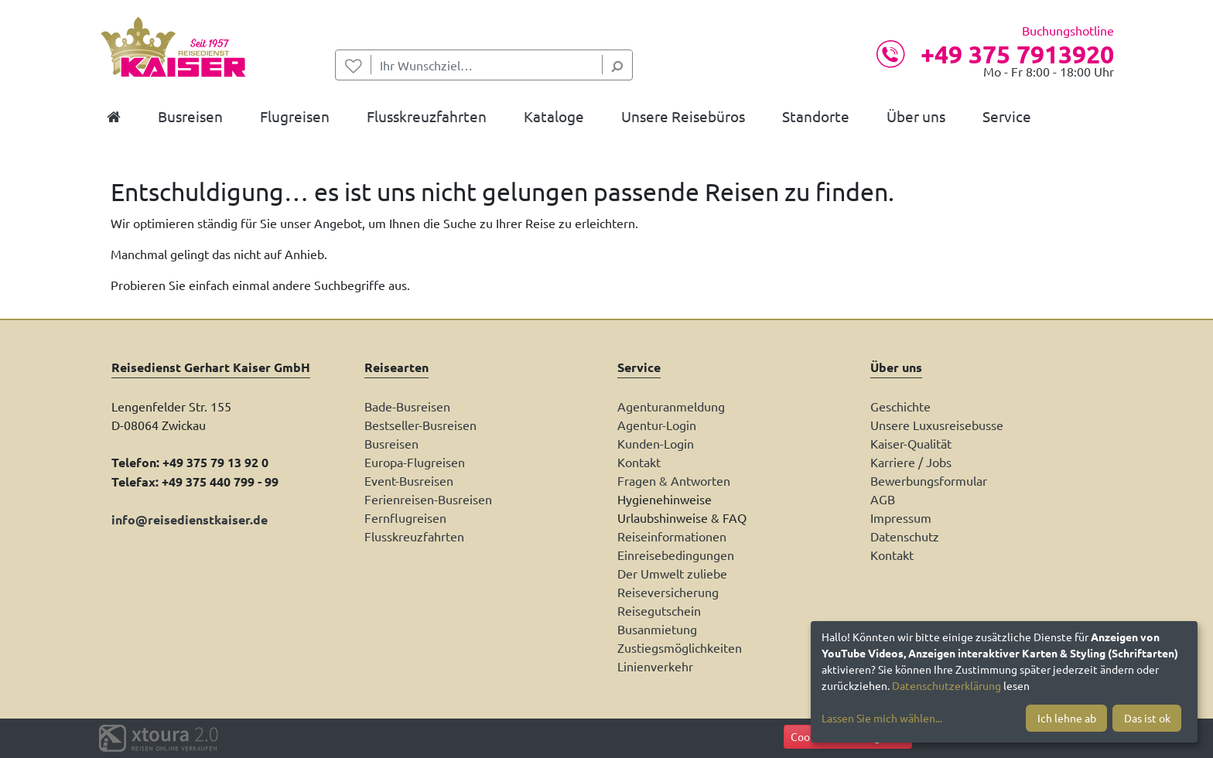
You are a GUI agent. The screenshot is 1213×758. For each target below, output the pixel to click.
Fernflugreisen (405, 517)
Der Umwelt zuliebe (672, 573)
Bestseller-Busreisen (420, 424)
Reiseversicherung (668, 591)
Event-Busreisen (408, 480)
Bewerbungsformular (928, 480)
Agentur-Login (656, 424)
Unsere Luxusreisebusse (936, 424)
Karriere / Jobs (911, 461)
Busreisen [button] (190, 116)
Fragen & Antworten (673, 480)
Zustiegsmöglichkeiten (679, 647)
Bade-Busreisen (407, 406)
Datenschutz (904, 536)
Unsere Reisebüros (683, 116)
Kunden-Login (655, 443)
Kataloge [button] (554, 116)
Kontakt (639, 461)
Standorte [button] (815, 116)
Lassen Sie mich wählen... (882, 718)
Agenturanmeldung (671, 406)
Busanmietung (657, 629)
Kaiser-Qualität (911, 443)
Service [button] (1006, 116)
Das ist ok (1147, 718)
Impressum (900, 517)
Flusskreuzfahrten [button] (427, 116)
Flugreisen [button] (295, 116)
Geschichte (900, 406)
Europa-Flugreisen (414, 461)
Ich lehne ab (1066, 718)
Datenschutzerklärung (946, 685)
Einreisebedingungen (675, 554)
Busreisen (391, 443)
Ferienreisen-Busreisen (428, 499)
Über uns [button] (916, 116)
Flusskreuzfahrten (414, 536)
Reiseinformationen (671, 536)
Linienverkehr (655, 666)
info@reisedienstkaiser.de (189, 519)
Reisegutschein (659, 610)
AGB (882, 499)
